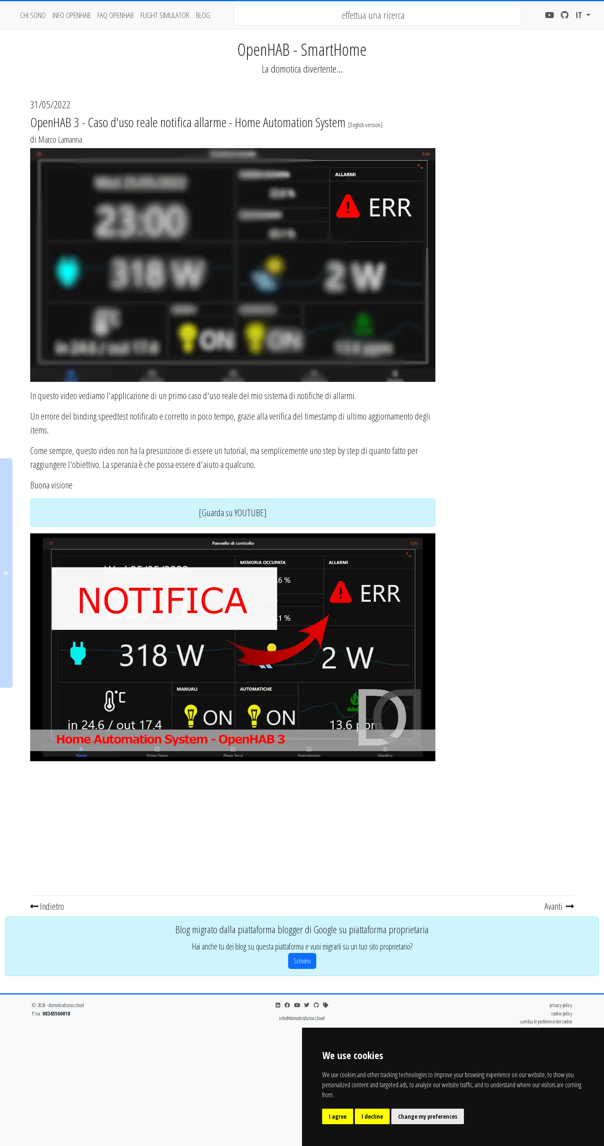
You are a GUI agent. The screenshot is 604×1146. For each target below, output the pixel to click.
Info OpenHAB (71, 15)
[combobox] (377, 15)
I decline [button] (372, 1116)
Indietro (47, 906)
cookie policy (562, 1013)
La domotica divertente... (302, 69)
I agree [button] (337, 1116)
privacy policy (560, 1005)
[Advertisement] (232, 826)
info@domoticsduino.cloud (302, 1018)
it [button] (579, 15)
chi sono (33, 15)
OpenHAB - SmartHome (302, 49)
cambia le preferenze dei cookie (546, 1021)
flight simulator (165, 15)
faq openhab (115, 15)
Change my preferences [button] (427, 1116)
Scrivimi (302, 961)
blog (203, 15)
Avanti (559, 906)
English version (365, 125)
